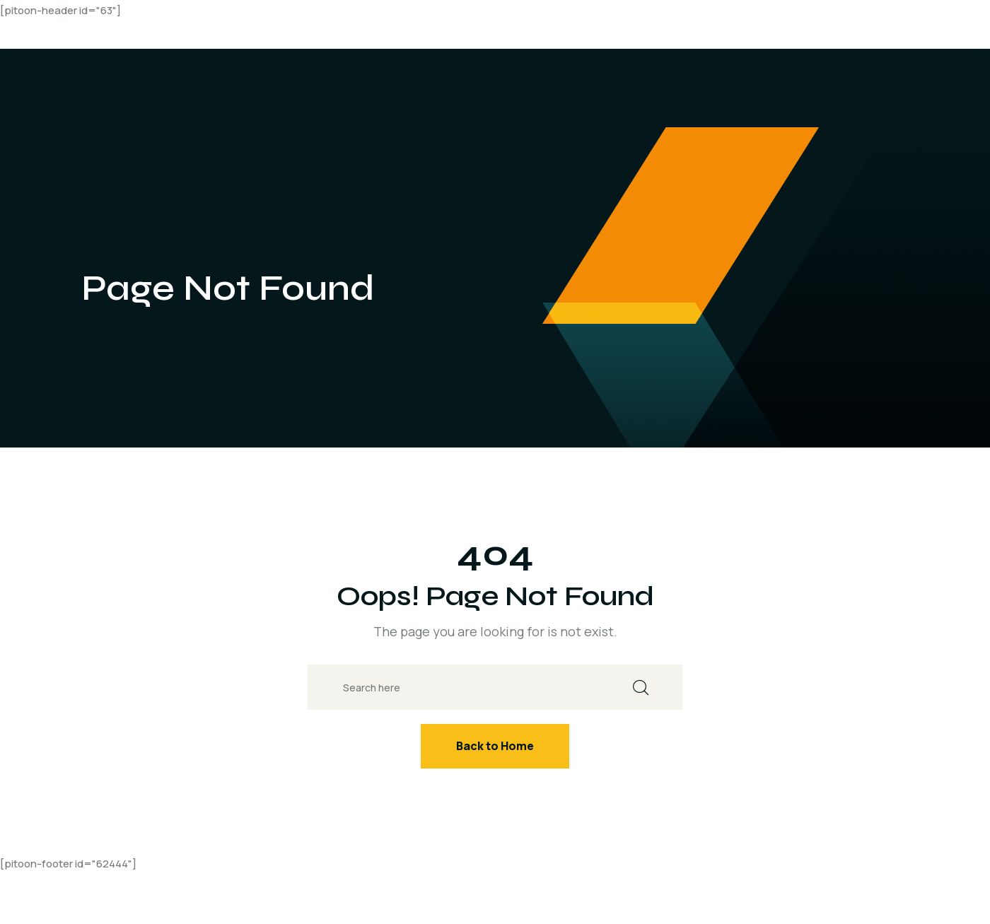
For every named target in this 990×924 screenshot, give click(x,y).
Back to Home (495, 746)
